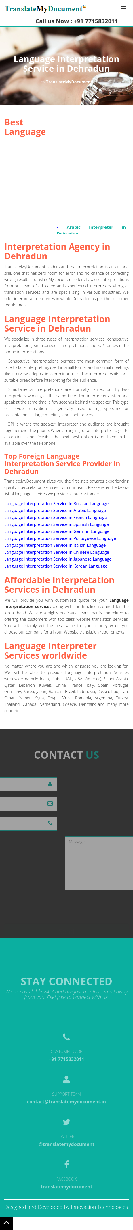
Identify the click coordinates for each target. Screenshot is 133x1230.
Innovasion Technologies (99, 1206)
